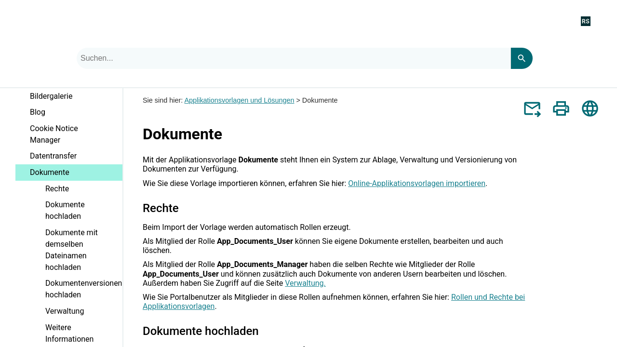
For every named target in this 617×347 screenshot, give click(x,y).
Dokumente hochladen (65, 210)
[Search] (521, 58)
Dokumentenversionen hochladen (83, 289)
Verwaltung (64, 311)
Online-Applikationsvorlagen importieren (416, 183)
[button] (114, 101)
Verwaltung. (305, 283)
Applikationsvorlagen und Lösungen (239, 100)
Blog (37, 112)
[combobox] (293, 58)
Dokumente (76, 174)
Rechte (57, 188)
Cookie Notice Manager (54, 134)
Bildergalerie (76, 98)
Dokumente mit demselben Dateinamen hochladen (83, 252)
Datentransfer (53, 155)
